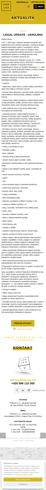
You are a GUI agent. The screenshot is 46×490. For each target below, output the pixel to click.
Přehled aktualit (22, 323)
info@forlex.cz (22, 2)
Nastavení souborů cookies (24, 474)
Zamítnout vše (23, 484)
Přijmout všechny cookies (23, 479)
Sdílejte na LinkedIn (24, 329)
